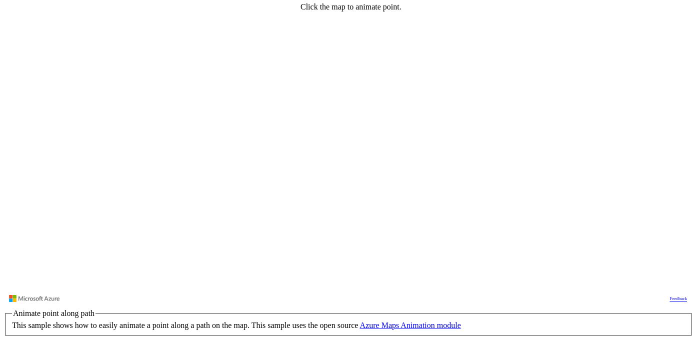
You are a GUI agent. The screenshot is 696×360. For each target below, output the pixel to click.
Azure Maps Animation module (410, 325)
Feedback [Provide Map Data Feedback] (678, 298)
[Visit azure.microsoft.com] (34, 298)
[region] (348, 154)
